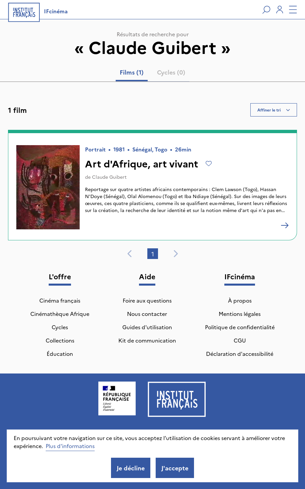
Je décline (131, 468)
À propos (240, 300)
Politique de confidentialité (240, 327)
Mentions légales (240, 313)
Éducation (60, 353)
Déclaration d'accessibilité (239, 353)
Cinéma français (59, 300)
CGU (240, 340)
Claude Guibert (109, 176)
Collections (60, 340)
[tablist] (152, 74)
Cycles (60, 327)
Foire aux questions (147, 300)
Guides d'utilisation (147, 327)
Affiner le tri (273, 110)
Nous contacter (147, 313)
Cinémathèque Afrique (59, 313)
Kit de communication (147, 340)
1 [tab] (152, 254)
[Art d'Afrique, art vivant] (285, 225)
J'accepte (174, 468)
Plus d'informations (70, 445)
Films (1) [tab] (132, 72)
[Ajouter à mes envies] (208, 163)
